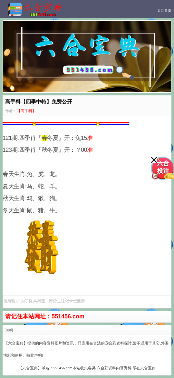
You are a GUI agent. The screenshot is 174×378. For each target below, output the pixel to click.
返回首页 (164, 11)
